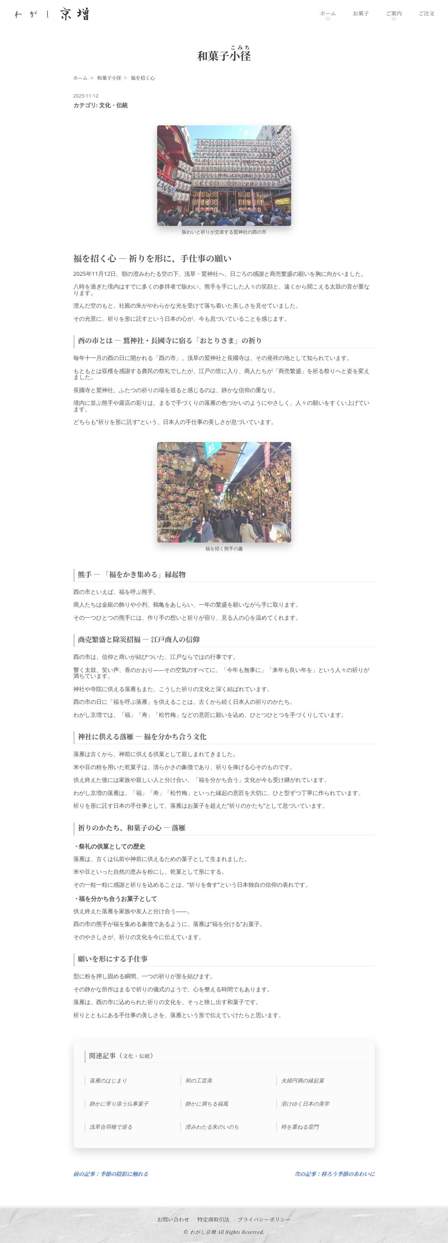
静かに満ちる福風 (206, 1103)
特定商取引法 (213, 1219)
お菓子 (361, 13)
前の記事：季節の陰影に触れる (110, 1173)
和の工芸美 (198, 1080)
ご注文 (427, 13)
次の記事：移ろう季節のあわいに (334, 1173)
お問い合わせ (173, 1219)
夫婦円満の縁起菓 (302, 1080)
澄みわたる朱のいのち (212, 1126)
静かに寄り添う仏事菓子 (118, 1103)
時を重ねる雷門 (300, 1126)
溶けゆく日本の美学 (305, 1103)
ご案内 (394, 13)
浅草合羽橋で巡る (110, 1126)
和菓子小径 (109, 77)
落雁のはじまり (108, 1080)
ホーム (328, 13)
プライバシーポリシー (264, 1219)
